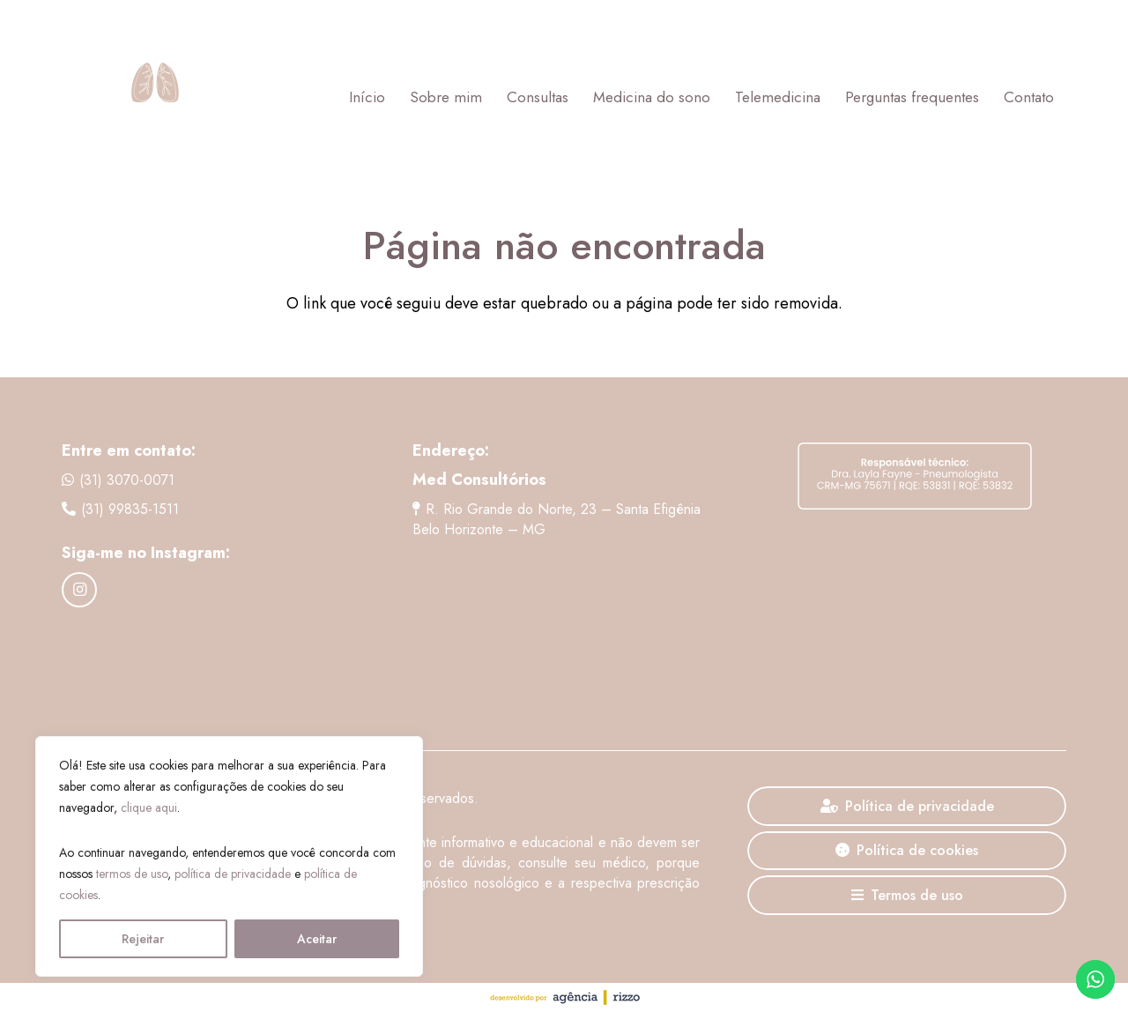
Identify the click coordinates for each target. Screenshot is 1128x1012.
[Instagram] (79, 589)
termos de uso (131, 873)
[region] (229, 856)
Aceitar (317, 939)
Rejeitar (143, 939)
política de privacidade (232, 873)
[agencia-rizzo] (564, 997)
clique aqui (149, 807)
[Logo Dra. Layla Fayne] (155, 96)
